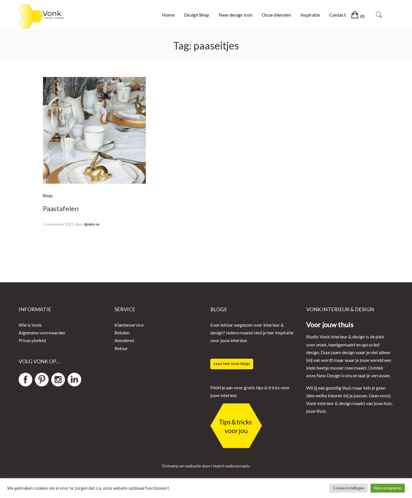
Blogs (48, 195)
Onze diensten (276, 14)
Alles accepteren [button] (387, 488)
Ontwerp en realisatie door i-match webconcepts (206, 465)
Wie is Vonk (30, 325)
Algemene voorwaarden (42, 332)
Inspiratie (310, 14)
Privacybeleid (32, 340)
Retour (121, 348)
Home (168, 14)
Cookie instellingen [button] (348, 488)
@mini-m (91, 224)
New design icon (235, 14)
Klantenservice (129, 325)
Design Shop (196, 14)
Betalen (122, 332)
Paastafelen (61, 208)
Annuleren (124, 340)
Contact (337, 14)
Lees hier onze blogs (232, 363)
